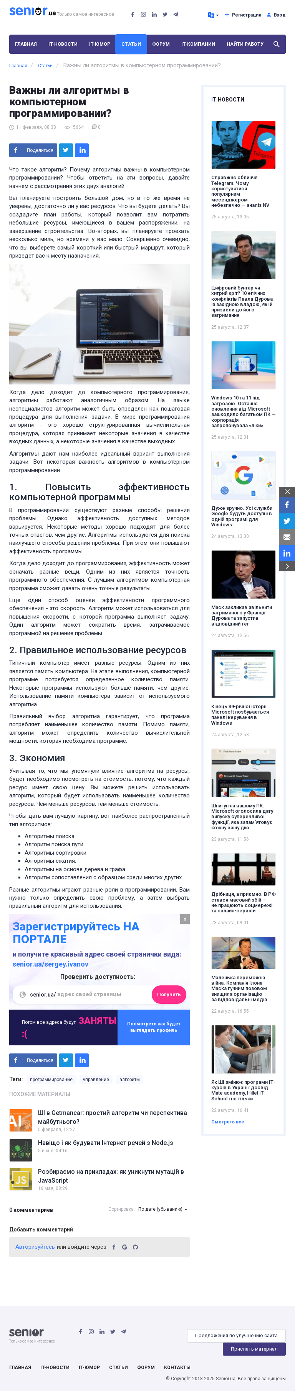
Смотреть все (227, 1122)
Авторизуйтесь (35, 1246)
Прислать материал (254, 1349)
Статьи (131, 44)
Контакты (177, 1367)
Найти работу (245, 44)
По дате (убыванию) (162, 1209)
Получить (169, 994)
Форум (161, 44)
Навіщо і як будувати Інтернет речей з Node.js (105, 1142)
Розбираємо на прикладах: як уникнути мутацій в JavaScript (111, 1176)
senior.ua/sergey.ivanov (50, 964)
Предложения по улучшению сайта (236, 1335)
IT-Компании (198, 44)
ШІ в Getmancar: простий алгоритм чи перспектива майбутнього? (112, 1117)
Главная (26, 44)
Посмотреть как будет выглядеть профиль (154, 1027)
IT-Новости (63, 44)
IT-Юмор (99, 44)
